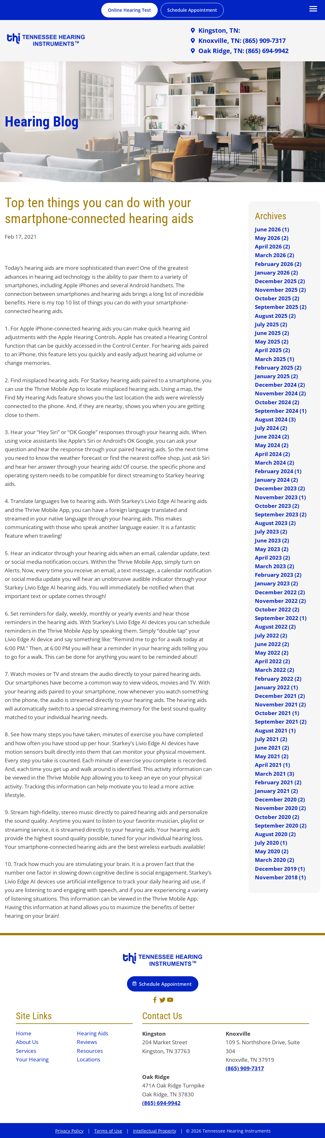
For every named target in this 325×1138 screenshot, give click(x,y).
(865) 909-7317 (245, 1068)
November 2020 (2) (280, 808)
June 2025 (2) (272, 333)
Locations (88, 1059)
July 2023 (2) (271, 531)
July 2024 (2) (271, 428)
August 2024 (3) (275, 419)
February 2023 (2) (278, 574)
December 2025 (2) (280, 281)
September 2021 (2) (281, 721)
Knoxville (238, 1033)
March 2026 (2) (274, 255)
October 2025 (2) (277, 298)
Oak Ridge (155, 1076)
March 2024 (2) (274, 462)
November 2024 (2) (280, 393)
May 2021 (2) (272, 756)
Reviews (87, 1042)
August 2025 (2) (275, 315)
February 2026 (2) (278, 264)
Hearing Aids (92, 1033)
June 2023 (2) (272, 540)
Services (26, 1050)
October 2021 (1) (277, 713)
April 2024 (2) (272, 454)
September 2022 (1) (281, 618)
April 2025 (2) (272, 350)
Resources (90, 1050)
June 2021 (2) (272, 747)
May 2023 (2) (272, 549)
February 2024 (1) (278, 471)
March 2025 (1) (274, 359)
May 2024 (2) (272, 445)
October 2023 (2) (277, 505)
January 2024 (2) (276, 479)
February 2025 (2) (278, 367)
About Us (27, 1042)
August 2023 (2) (275, 523)
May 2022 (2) (272, 652)
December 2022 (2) (280, 592)
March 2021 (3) (274, 773)
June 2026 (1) (272, 229)
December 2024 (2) (280, 384)
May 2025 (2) (272, 341)
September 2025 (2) (281, 306)
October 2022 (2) (277, 609)
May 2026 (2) (272, 238)
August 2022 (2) (275, 626)
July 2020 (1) (271, 842)
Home (23, 1033)
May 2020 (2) (272, 851)
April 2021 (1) (272, 764)
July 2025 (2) (271, 324)
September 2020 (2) (281, 825)
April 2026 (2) (272, 246)
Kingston (154, 1033)
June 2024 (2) (272, 436)
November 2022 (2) (280, 600)
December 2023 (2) (280, 488)
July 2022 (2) (271, 635)
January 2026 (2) (276, 272)
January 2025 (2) (276, 376)
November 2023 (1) (280, 497)
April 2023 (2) (272, 557)
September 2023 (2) (281, 514)
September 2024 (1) (281, 410)
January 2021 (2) (276, 790)
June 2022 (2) (272, 644)
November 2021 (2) (280, 704)
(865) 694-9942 (161, 1103)
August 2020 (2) (275, 834)
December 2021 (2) (280, 695)
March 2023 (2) (274, 566)
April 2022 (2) (272, 661)
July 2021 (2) (271, 739)
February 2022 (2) (278, 678)
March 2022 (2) (274, 669)
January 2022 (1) (276, 687)
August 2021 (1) (275, 730)
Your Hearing (32, 1059)
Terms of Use (108, 1131)
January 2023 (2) (276, 583)
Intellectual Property (154, 1131)
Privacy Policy (69, 1131)
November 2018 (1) (280, 877)
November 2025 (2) (280, 289)
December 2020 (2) (280, 799)
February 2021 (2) (278, 782)
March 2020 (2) (274, 859)
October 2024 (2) (277, 402)
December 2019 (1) (280, 868)
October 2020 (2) (277, 817)
